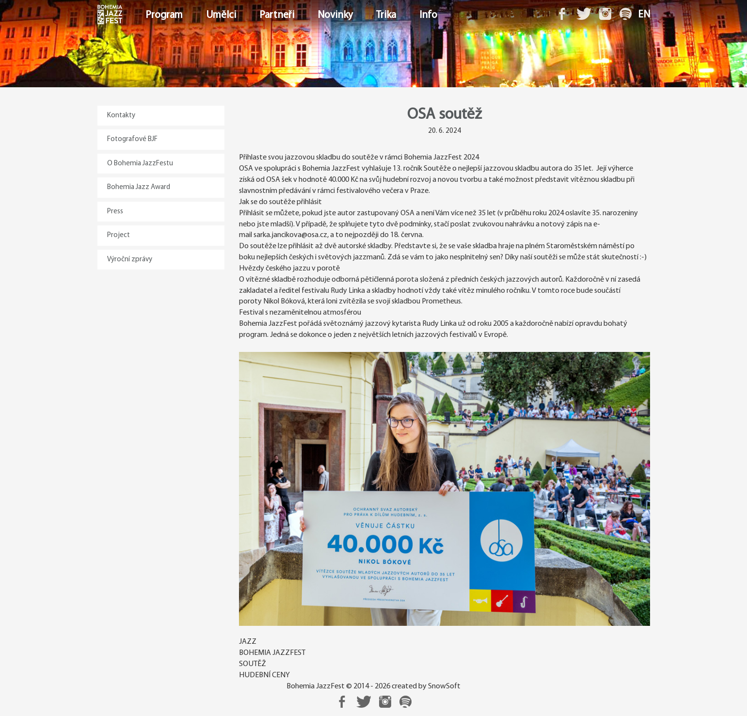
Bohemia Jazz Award (138, 187)
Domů (98, 15)
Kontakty (121, 115)
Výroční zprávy (129, 259)
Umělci (221, 15)
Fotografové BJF (132, 139)
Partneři (276, 15)
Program (164, 15)
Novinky (335, 15)
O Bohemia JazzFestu (140, 163)
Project (118, 235)
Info (428, 15)
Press (115, 211)
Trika (386, 15)
